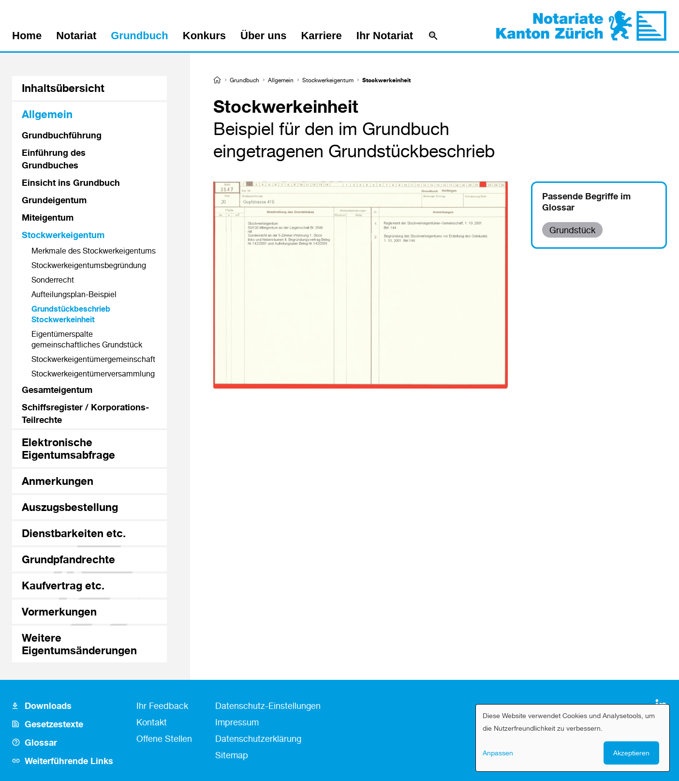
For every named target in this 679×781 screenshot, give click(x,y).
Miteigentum (48, 217)
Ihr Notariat (384, 35)
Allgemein (281, 80)
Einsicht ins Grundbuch (71, 182)
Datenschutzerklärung (258, 738)
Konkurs (204, 35)
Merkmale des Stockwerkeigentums (93, 250)
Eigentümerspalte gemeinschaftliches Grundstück (86, 339)
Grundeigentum (54, 200)
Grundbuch (139, 35)
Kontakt (151, 722)
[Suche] (433, 36)
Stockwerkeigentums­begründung (88, 265)
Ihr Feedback (162, 705)
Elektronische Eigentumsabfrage (68, 448)
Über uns (263, 35)
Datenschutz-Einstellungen (268, 705)
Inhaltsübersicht (63, 87)
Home (27, 35)
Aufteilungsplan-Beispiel (74, 294)
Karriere (321, 35)
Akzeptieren (631, 753)
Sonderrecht (52, 280)
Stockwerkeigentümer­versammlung (93, 373)
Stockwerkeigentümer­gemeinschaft (93, 359)
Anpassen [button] (498, 753)
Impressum (237, 722)
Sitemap (231, 755)
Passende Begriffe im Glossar (586, 201)
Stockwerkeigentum (328, 80)
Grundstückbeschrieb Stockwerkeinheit (70, 314)
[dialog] (572, 738)
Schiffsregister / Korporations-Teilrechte (85, 413)
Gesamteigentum (57, 389)
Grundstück (572, 230)
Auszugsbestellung (70, 506)
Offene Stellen (164, 738)
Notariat (76, 35)
